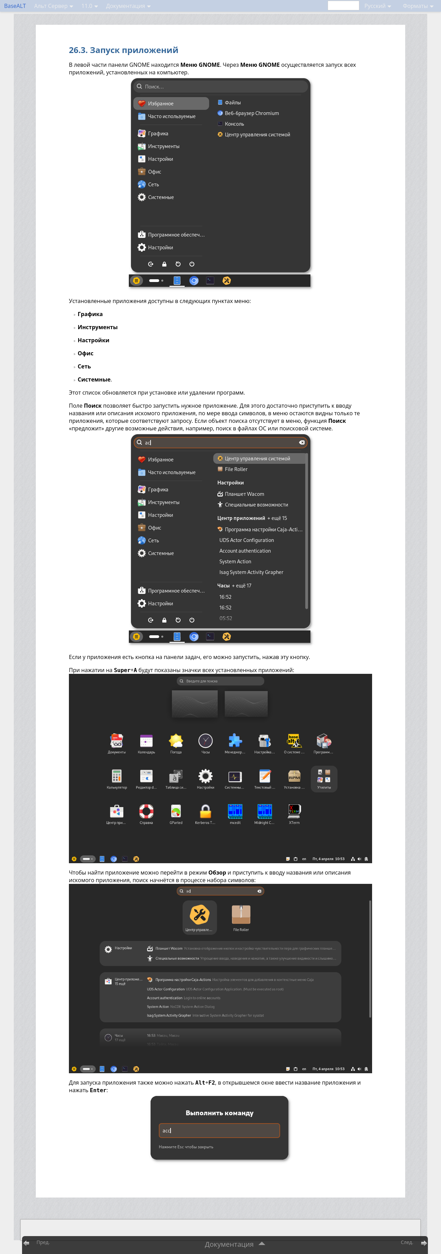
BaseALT (15, 6)
